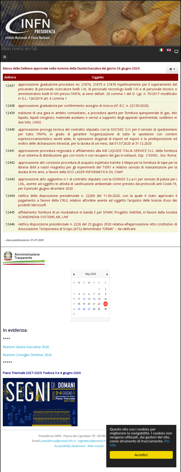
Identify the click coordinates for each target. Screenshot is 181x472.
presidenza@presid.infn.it (58, 441)
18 (79, 303)
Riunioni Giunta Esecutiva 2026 (26, 347)
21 (94, 303)
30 (105, 309)
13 (89, 299)
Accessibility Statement (69, 446)
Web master (95, 446)
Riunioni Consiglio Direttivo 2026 (27, 355)
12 (84, 299)
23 (105, 303)
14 (94, 299)
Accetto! (141, 454)
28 (94, 309)
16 (105, 299)
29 (99, 309)
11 (79, 299)
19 (84, 303)
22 (99, 303)
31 (74, 313)
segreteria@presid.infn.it (94, 441)
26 (84, 309)
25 (79, 309)
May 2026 (90, 274)
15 (99, 299)
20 (89, 303)
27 (89, 309)
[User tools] (172, 69)
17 (74, 303)
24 (74, 309)
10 (74, 299)
